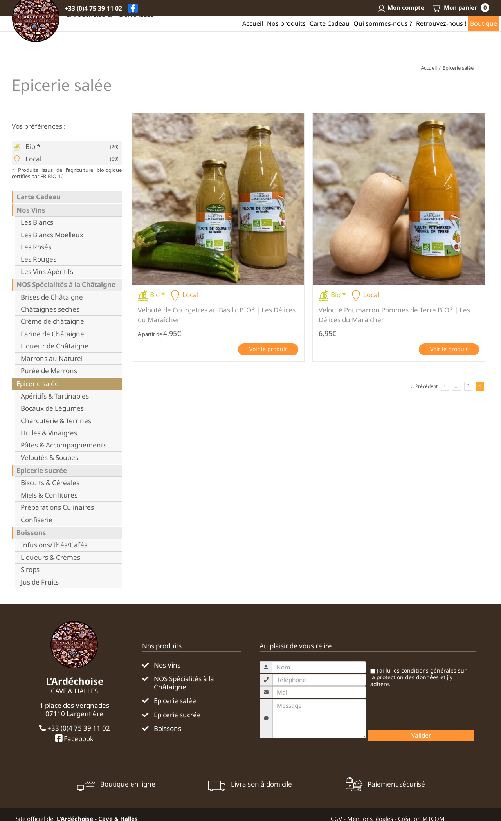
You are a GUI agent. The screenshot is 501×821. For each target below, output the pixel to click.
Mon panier (460, 7)
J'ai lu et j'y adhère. (418, 677)
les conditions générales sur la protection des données (418, 674)
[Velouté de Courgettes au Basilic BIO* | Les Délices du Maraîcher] (218, 199)
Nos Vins (30, 210)
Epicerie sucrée (41, 471)
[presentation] (427, 710)
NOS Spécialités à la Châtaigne (65, 285)
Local (33, 159)
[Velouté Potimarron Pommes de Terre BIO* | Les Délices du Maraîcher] (399, 199)
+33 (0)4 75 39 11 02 (93, 8)
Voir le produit (268, 349)
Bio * (32, 147)
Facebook (74, 738)
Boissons (31, 533)
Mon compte (400, 7)
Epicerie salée (37, 384)
